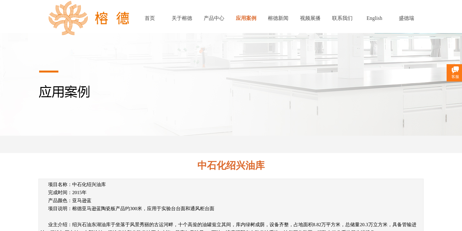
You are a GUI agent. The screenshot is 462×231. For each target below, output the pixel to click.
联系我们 (342, 18)
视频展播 (310, 18)
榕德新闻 (278, 18)
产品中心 (214, 18)
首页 (150, 18)
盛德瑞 (406, 18)
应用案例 (246, 18)
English (374, 18)
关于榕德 (182, 18)
